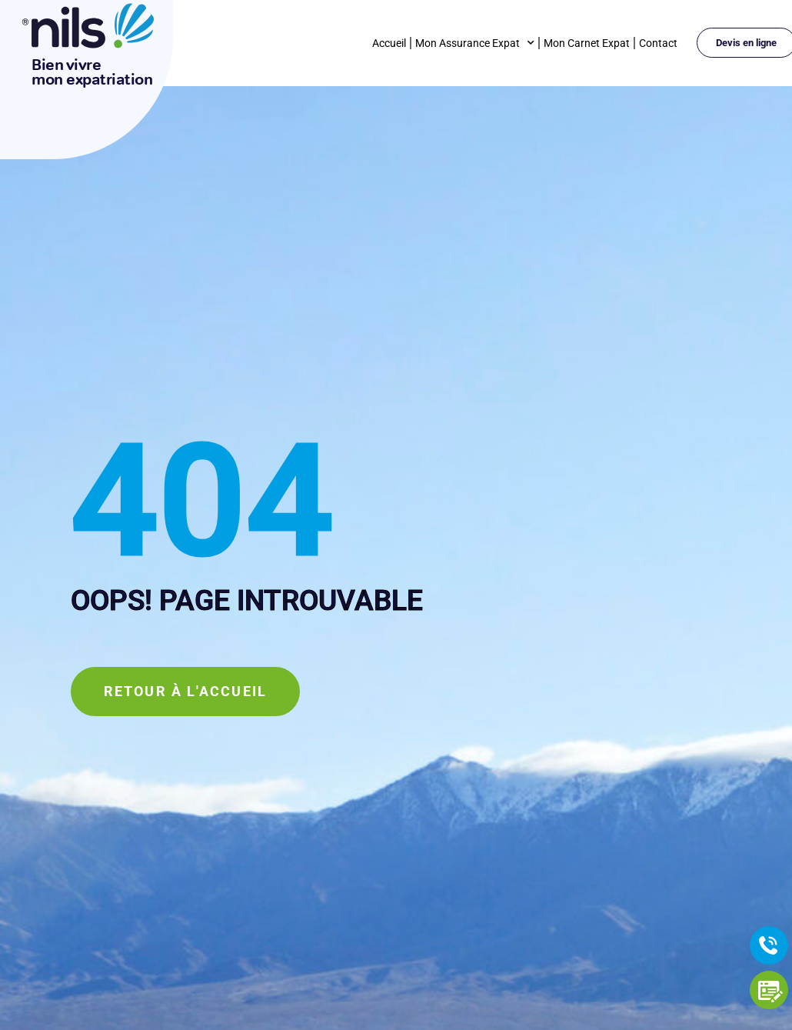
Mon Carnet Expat (587, 43)
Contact (658, 43)
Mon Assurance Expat (474, 43)
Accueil (389, 43)
